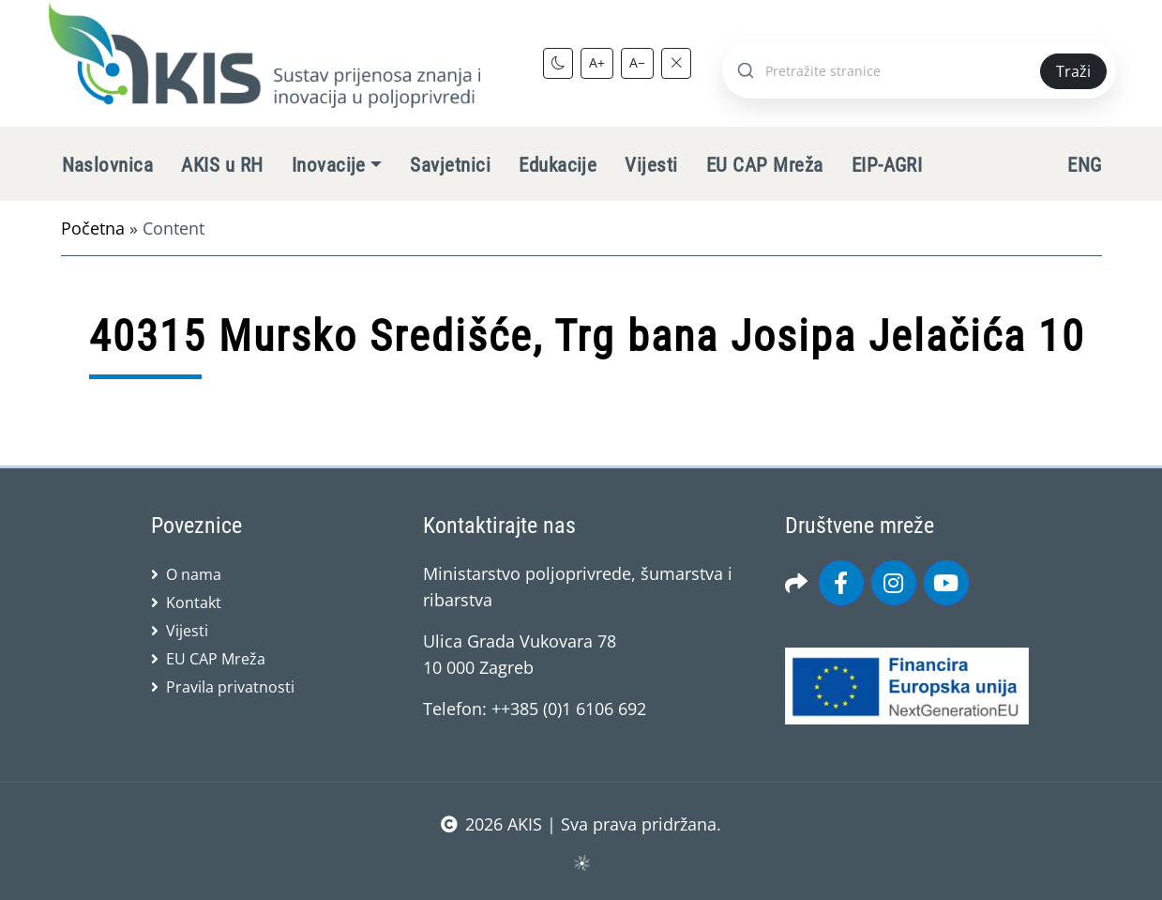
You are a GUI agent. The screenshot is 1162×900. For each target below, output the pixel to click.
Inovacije (329, 165)
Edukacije (557, 165)
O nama (193, 574)
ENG (1084, 165)
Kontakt (193, 602)
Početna (93, 228)
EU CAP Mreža (764, 165)
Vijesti (651, 165)
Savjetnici (450, 165)
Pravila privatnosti (230, 687)
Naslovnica (108, 165)
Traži (1073, 71)
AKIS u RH (222, 165)
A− (637, 62)
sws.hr (581, 862)
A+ (597, 62)
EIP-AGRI (887, 165)
